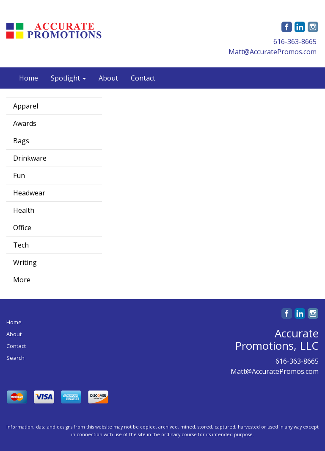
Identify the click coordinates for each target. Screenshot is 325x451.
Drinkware (30, 158)
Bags (21, 140)
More (21, 279)
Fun (19, 175)
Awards (24, 123)
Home (28, 78)
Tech (21, 245)
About (108, 78)
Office (22, 227)
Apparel (25, 106)
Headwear (29, 193)
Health (23, 210)
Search (15, 358)
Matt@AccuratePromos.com (273, 51)
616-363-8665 (295, 41)
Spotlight (68, 78)
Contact (143, 78)
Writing (25, 262)
